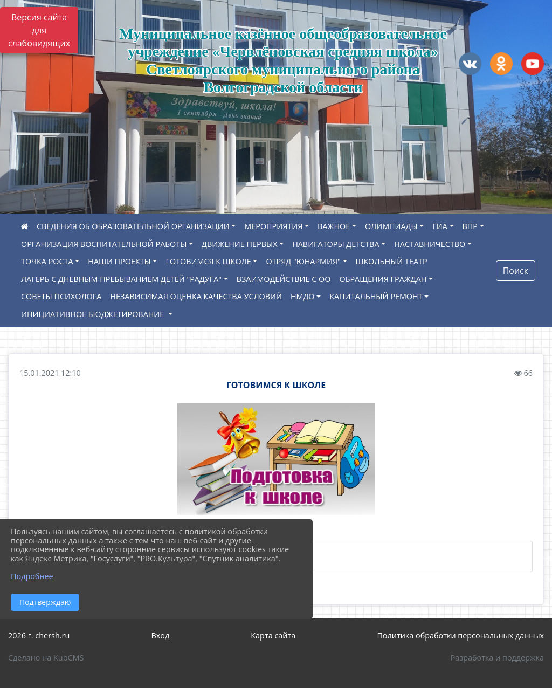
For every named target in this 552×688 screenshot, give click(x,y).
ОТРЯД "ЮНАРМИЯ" (303, 261)
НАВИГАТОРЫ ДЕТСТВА (335, 244)
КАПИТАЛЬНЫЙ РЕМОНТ (375, 296)
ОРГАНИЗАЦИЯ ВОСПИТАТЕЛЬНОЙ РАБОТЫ (104, 244)
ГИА (439, 226)
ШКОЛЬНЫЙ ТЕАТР (391, 261)
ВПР (470, 226)
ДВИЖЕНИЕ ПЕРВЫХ (239, 244)
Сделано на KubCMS (46, 657)
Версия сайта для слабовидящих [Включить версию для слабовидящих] (39, 30)
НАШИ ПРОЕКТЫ (119, 261)
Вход (160, 635)
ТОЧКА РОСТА (47, 261)
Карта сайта (273, 635)
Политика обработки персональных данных (460, 635)
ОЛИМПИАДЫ (391, 226)
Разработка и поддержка (497, 657)
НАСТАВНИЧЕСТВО (429, 244)
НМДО (303, 296)
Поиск (515, 271)
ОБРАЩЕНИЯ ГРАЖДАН (382, 279)
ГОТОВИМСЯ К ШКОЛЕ (208, 261)
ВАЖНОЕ (334, 226)
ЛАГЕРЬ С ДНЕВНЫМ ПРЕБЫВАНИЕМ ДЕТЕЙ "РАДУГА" (121, 279)
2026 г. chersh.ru (39, 635)
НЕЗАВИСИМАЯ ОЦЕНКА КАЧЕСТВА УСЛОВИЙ (196, 296)
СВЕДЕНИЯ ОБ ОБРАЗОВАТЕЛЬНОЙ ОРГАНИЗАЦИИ (133, 226)
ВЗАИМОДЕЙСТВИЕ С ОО (284, 279)
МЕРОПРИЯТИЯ (273, 226)
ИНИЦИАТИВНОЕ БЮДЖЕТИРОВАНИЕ (93, 314)
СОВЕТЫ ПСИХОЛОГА (61, 296)
